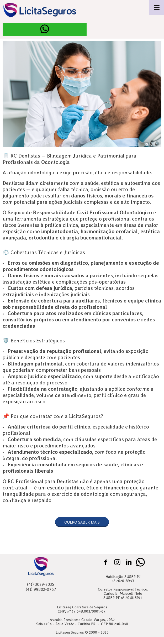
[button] (82, 522)
